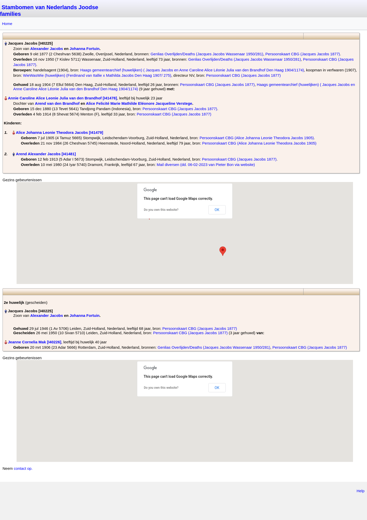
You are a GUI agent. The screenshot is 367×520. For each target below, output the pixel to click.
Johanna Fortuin (85, 48)
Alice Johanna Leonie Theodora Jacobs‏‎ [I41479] (59, 132)
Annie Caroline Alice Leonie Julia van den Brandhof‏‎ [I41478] (62, 98)
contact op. (23, 468)
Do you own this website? (161, 210)
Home (7, 23)
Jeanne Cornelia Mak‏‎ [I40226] (34, 342)
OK (217, 210)
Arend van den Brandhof (57, 103)
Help (360, 491)
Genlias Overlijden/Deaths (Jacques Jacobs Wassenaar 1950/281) (207, 54)
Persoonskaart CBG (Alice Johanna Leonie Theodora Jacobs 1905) (257, 138)
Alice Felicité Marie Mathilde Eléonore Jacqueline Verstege (139, 103)
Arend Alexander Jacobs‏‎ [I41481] (46, 154)
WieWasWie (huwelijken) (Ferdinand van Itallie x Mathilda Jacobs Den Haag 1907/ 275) (97, 75)
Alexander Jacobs (46, 48)
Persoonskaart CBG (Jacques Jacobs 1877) (302, 54)
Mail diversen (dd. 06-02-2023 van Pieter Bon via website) (206, 164)
